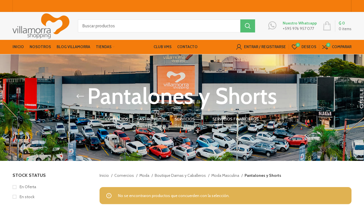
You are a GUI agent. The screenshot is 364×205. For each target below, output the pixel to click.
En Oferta (27, 189)
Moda (144, 177)
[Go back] (80, 98)
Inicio (105, 177)
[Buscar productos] (166, 27)
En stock (26, 198)
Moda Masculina (225, 177)
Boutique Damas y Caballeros (181, 177)
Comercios (124, 177)
